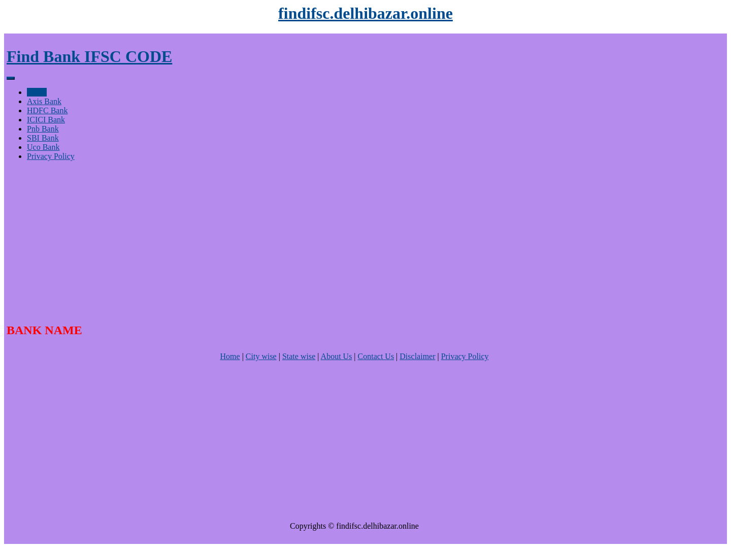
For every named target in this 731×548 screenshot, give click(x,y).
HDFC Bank (47, 110)
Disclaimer (417, 356)
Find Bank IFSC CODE (89, 56)
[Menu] (11, 78)
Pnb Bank (43, 128)
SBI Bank (43, 138)
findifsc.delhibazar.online (365, 13)
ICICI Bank (46, 119)
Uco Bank (43, 147)
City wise (261, 356)
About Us (336, 356)
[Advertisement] (311, 240)
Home (37, 92)
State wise (298, 356)
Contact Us (376, 356)
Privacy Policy (51, 156)
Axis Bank (44, 101)
